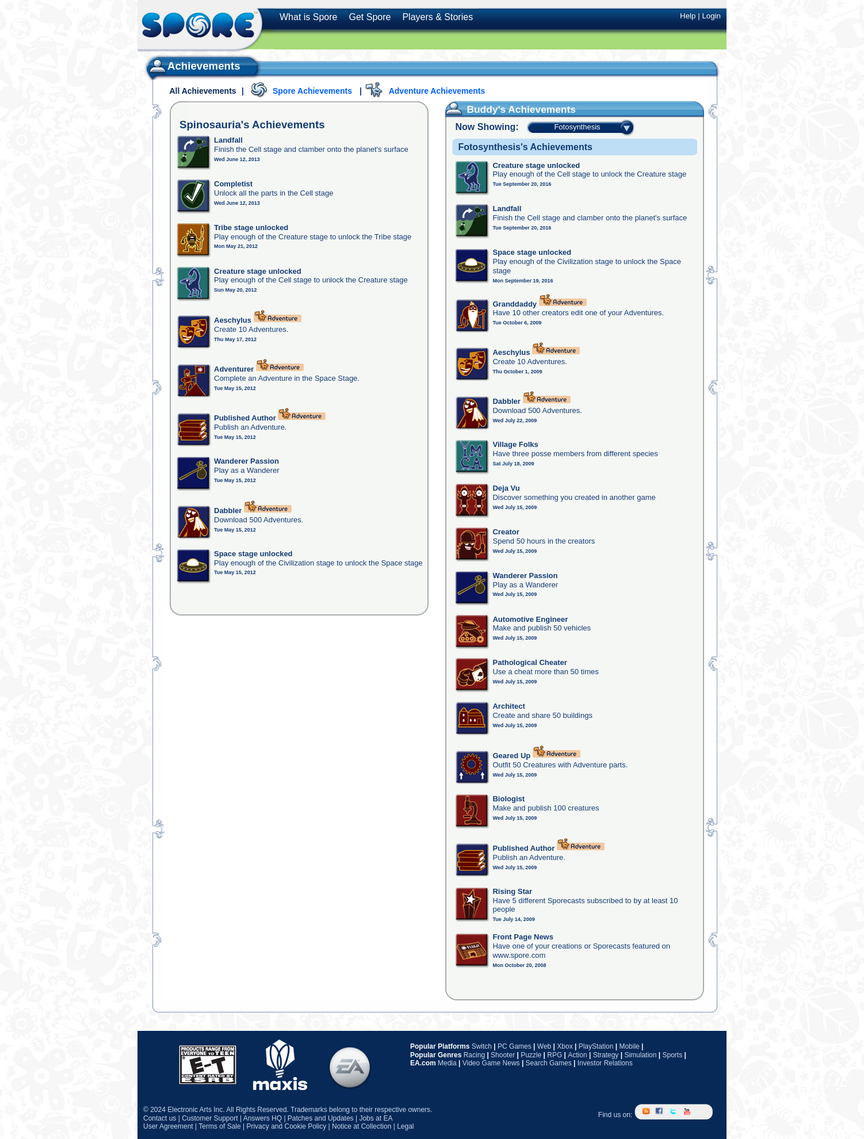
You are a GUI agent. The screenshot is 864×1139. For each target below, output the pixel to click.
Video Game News (491, 1063)
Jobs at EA (375, 1118)
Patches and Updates (321, 1118)
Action (577, 1055)
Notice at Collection (361, 1126)
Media (447, 1063)
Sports (672, 1055)
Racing (474, 1055)
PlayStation (596, 1046)
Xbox (564, 1046)
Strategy (606, 1055)
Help (687, 16)
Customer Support (210, 1118)
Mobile (629, 1046)
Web (544, 1046)
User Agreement (168, 1126)
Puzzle (531, 1055)
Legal (405, 1126)
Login (711, 16)
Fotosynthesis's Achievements (525, 147)
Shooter (503, 1055)
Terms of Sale (219, 1126)
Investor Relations (605, 1063)
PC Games (515, 1046)
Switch (482, 1046)
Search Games (549, 1063)
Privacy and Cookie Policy (286, 1126)
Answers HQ (262, 1118)
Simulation (640, 1055)
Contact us (159, 1118)
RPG (554, 1055)
